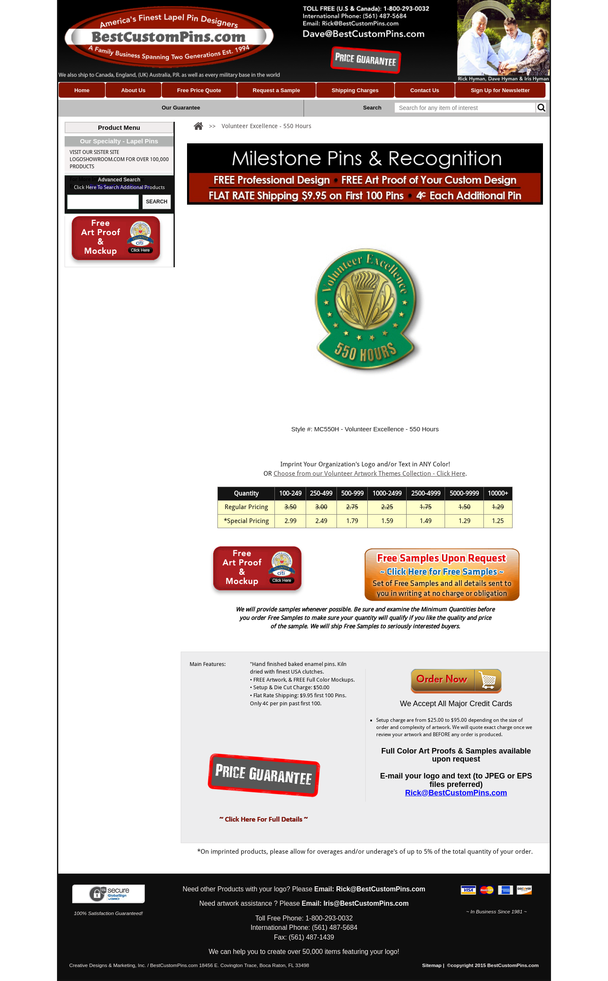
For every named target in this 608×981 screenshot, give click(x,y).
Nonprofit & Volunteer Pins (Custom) (118, 181)
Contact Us (425, 90)
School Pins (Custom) (97, 212)
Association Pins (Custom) (103, 170)
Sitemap (432, 965)
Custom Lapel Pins (93, 159)
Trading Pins (86, 223)
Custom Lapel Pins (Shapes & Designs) (116, 138)
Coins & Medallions (95, 244)
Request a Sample (276, 90)
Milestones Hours (100, 276)
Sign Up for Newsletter (500, 90)
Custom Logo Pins (93, 149)
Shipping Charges (354, 90)
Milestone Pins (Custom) (101, 191)
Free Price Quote (199, 90)
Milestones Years (99, 265)
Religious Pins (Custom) (100, 233)
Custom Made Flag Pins (99, 202)
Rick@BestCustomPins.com (120, 344)
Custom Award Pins (102, 286)
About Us (133, 90)
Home (82, 90)
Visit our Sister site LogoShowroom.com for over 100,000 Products (119, 317)
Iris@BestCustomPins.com (366, 903)
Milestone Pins (89, 255)
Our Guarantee (181, 107)
